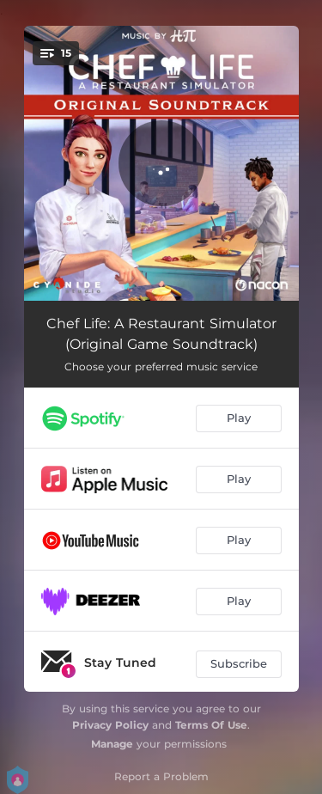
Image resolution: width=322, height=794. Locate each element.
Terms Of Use (211, 724)
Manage (112, 743)
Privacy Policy (110, 724)
